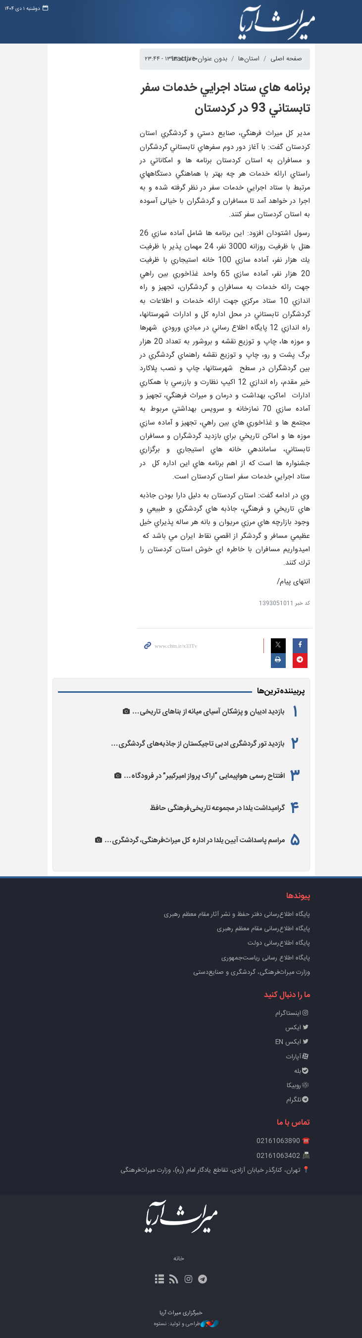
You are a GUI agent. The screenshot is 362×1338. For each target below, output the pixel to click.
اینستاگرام (292, 1013)
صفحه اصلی (286, 59)
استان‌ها (248, 59)
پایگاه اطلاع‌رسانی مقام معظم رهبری (263, 929)
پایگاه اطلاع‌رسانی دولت (279, 943)
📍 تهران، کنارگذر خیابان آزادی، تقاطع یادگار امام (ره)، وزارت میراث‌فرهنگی (215, 1170)
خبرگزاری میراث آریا (276, 23)
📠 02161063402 (283, 1156)
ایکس (297, 1028)
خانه (178, 1259)
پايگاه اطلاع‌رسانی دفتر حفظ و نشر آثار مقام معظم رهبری (237, 914)
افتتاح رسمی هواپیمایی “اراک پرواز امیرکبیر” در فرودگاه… (204, 776)
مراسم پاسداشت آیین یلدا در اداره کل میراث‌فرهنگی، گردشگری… (194, 841)
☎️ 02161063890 (283, 1141)
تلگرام (298, 1100)
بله (302, 1071)
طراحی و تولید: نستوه (186, 1324)
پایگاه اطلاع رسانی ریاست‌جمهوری (265, 958)
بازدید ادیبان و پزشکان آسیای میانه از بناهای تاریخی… (208, 712)
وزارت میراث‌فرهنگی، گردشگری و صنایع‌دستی (251, 972)
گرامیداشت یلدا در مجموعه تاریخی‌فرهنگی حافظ (217, 808)
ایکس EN (292, 1042)
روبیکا (298, 1086)
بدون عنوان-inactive (199, 59)
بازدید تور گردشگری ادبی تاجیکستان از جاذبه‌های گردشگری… (197, 744)
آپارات (298, 1057)
